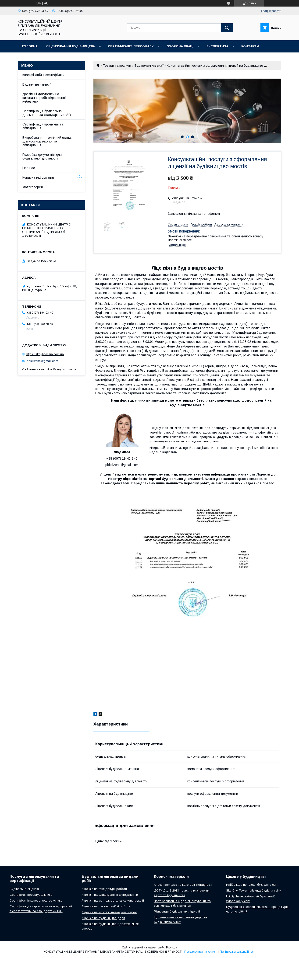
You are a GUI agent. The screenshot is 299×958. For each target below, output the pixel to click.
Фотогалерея (32, 187)
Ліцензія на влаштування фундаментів (110, 894)
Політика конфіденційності (237, 951)
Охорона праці (180, 46)
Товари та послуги (117, 65)
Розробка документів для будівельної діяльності (42, 156)
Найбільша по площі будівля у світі (252, 884)
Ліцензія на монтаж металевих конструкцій (113, 900)
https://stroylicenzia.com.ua (45, 354)
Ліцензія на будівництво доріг (103, 918)
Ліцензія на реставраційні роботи (106, 906)
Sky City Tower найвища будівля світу (253, 890)
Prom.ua (171, 947)
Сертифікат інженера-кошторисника (36, 900)
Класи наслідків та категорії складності (183, 884)
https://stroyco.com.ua (61, 369)
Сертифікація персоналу (130, 46)
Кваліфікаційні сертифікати (43, 75)
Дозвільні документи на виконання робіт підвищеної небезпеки (44, 97)
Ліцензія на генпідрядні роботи (104, 889)
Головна (30, 46)
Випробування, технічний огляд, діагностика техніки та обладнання (47, 141)
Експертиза (217, 46)
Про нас (28, 168)
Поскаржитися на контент (201, 951)
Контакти (250, 46)
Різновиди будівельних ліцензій (177, 911)
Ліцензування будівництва (70, 46)
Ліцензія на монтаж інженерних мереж (109, 912)
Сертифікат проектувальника (31, 894)
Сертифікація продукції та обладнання (42, 126)
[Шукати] (227, 27)
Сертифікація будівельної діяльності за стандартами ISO (46, 113)
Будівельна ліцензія (24, 889)
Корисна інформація (38, 177)
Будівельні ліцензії (149, 65)
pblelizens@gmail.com (42, 360)
